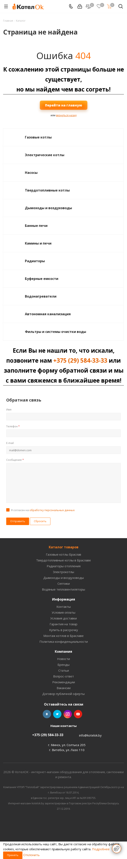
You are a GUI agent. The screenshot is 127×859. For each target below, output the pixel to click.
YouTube (78, 714)
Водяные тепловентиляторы (63, 589)
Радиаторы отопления (64, 566)
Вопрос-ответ (63, 676)
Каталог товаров (63, 547)
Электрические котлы (44, 155)
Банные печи (36, 225)
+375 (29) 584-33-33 (80, 360)
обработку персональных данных (52, 510)
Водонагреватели (40, 296)
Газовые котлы (38, 137)
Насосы (31, 172)
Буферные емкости (41, 278)
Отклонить (31, 855)
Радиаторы (35, 261)
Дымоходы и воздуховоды (48, 208)
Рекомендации (63, 682)
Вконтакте (47, 714)
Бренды (63, 664)
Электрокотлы (63, 572)
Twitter (57, 714)
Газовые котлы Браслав (63, 554)
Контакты (63, 606)
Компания (63, 651)
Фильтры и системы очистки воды (55, 331)
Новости (63, 659)
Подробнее (101, 849)
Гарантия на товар (63, 624)
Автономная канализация (48, 314)
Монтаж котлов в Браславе (63, 636)
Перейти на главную (63, 105)
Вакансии (64, 688)
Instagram (68, 714)
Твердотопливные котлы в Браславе (63, 560)
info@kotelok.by (90, 735)
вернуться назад (66, 115)
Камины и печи (38, 243)
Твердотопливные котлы (47, 190)
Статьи (63, 670)
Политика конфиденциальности (63, 641)
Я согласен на (43, 510)
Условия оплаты (63, 612)
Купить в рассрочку (63, 630)
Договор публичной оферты (63, 694)
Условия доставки (63, 618)
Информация (63, 599)
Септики (63, 583)
